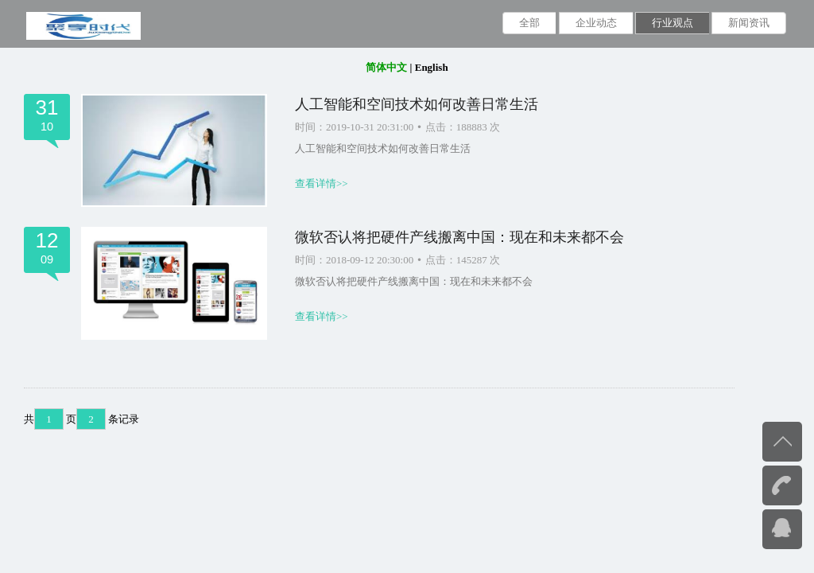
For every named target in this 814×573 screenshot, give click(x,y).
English (431, 67)
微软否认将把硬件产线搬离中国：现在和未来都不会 (459, 237)
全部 (529, 23)
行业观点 (672, 23)
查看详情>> (321, 183)
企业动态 (596, 23)
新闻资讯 (748, 23)
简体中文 (386, 67)
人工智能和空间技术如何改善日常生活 (416, 104)
